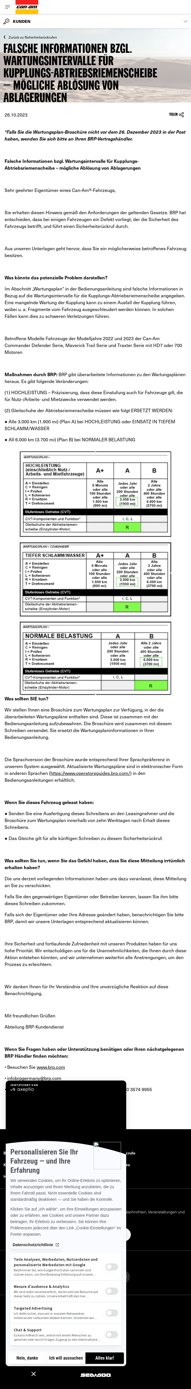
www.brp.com (51, 1066)
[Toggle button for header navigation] (7, 7)
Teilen (176, 114)
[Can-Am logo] (26, 7)
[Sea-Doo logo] (95, 1375)
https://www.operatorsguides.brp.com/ (90, 772)
